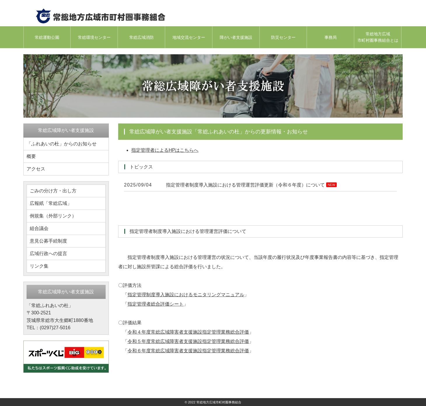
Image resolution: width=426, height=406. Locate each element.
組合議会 (39, 228)
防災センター (283, 37)
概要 (31, 156)
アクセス (36, 168)
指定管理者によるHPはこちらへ (164, 150)
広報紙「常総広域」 (51, 203)
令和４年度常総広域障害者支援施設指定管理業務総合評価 (188, 332)
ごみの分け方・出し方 (53, 190)
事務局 (330, 37)
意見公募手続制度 (48, 240)
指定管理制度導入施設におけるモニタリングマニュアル (186, 294)
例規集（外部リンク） (53, 215)
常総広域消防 (141, 37)
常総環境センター (94, 37)
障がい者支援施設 (236, 37)
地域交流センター (188, 37)
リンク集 (39, 266)
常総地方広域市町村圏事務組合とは (377, 37)
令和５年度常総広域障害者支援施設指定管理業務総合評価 (188, 341)
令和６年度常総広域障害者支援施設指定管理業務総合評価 (188, 350)
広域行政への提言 (48, 253)
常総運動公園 (47, 37)
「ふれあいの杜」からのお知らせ (62, 143)
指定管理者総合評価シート (156, 304)
